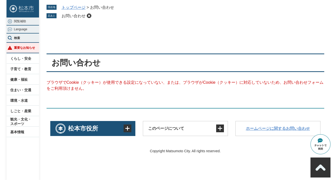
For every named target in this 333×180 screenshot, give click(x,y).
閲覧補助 (20, 21)
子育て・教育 (20, 69)
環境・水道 (19, 100)
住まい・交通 (20, 90)
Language (20, 29)
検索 (17, 38)
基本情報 (17, 132)
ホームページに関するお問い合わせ (278, 128)
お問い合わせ (74, 16)
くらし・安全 (20, 58)
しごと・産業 (20, 111)
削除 (89, 16)
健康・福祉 (19, 80)
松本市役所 (83, 128)
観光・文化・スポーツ (20, 121)
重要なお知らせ (24, 48)
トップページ (74, 7)
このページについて (166, 128)
